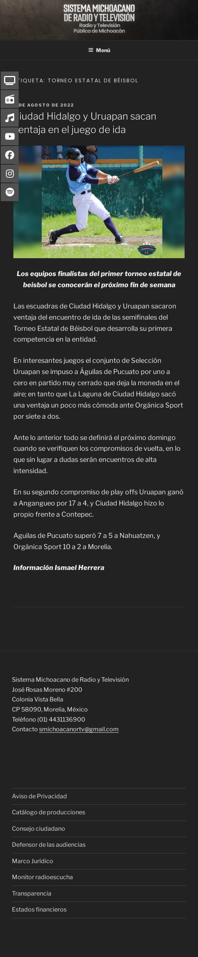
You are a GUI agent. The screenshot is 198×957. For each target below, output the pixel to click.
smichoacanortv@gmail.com (79, 729)
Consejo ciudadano (38, 828)
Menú (99, 50)
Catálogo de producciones (48, 812)
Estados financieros (39, 909)
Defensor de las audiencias (49, 844)
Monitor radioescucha (42, 877)
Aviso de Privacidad (39, 796)
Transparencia (31, 893)
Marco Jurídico (32, 861)
